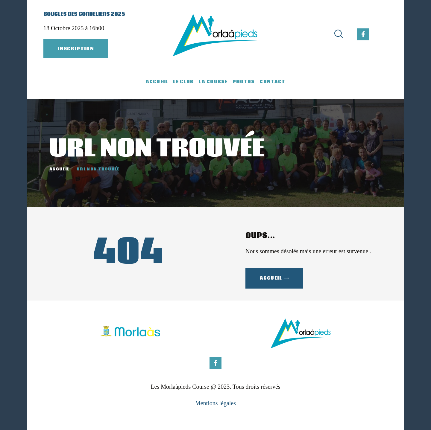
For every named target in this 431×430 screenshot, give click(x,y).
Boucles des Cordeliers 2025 (84, 14)
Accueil (59, 169)
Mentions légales (215, 403)
